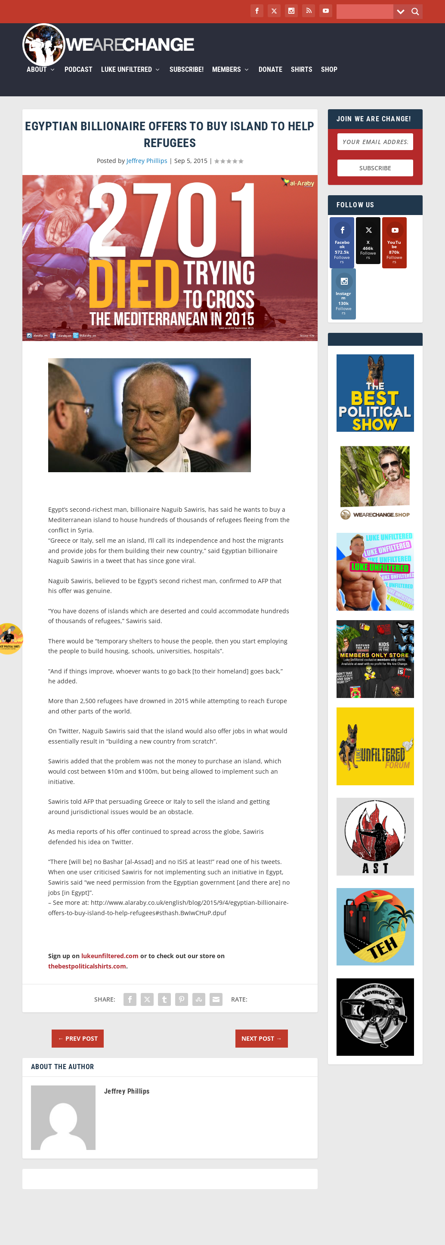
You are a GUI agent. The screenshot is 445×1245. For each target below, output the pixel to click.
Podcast (79, 80)
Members (226, 80)
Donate (270, 80)
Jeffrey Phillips (147, 171)
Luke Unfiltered (126, 80)
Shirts (301, 80)
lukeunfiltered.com (110, 966)
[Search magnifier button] (415, 11)
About (37, 80)
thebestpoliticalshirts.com (87, 976)
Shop (329, 80)
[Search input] (367, 11)
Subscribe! (187, 80)
